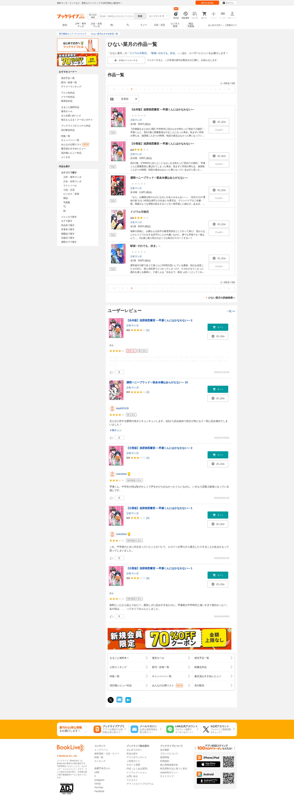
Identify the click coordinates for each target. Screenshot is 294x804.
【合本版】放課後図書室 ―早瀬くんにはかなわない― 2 (159, 320)
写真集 (66, 202)
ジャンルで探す (69, 217)
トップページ (101, 750)
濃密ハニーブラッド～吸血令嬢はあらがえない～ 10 (157, 382)
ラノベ (143, 25)
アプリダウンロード (137, 757)
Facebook (99, 791)
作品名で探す (68, 225)
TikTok (97, 783)
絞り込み (93, 16)
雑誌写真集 (191, 25)
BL (112, 24)
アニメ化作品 (68, 92)
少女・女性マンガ (96, 25)
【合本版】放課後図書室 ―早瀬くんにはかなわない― (162, 109)
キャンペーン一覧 (70, 140)
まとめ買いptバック (71, 115)
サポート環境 (133, 765)
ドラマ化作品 (68, 97)
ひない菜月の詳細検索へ (221, 297)
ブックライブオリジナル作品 (75, 125)
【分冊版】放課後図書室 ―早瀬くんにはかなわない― (162, 143)
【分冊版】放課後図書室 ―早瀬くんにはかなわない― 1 (159, 508)
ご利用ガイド (231, 25)
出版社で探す (68, 238)
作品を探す (132, 753)
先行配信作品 (68, 130)
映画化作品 (66, 101)
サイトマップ (167, 776)
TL (127, 25)
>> (228, 89)
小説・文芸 (159, 25)
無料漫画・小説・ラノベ (106, 753)
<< (114, 89)
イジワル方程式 (138, 53)
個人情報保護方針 (169, 765)
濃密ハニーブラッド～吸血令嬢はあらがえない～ (159, 177)
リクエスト (132, 780)
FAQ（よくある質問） (138, 768)
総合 (65, 25)
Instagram (99, 780)
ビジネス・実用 (71, 194)
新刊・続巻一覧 (69, 82)
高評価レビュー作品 (71, 153)
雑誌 (65, 198)
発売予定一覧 (68, 78)
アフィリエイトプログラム (140, 783)
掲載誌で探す (68, 233)
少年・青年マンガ (80, 25)
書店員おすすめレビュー (73, 148)
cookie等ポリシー (169, 772)
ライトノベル (70, 185)
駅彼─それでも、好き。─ (165, 53)
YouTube (98, 787)
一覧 (231, 311)
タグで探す (66, 221)
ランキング (100, 761)
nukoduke (121, 473)
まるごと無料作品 (70, 107)
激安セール (66, 111)
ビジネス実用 (175, 25)
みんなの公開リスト (75, 144)
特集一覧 (65, 136)
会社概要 (164, 750)
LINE (96, 772)
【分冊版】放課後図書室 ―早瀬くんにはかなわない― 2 (159, 447)
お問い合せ (132, 776)
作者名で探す (68, 229)
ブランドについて (169, 753)
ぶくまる (65, 157)
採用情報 (164, 757)
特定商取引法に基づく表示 (173, 768)
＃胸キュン (116, 430)
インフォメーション (137, 772)
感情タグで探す (69, 242)
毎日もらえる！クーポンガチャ (77, 119)
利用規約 (164, 761)
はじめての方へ (215, 25)
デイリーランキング (71, 86)
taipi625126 (122, 408)
